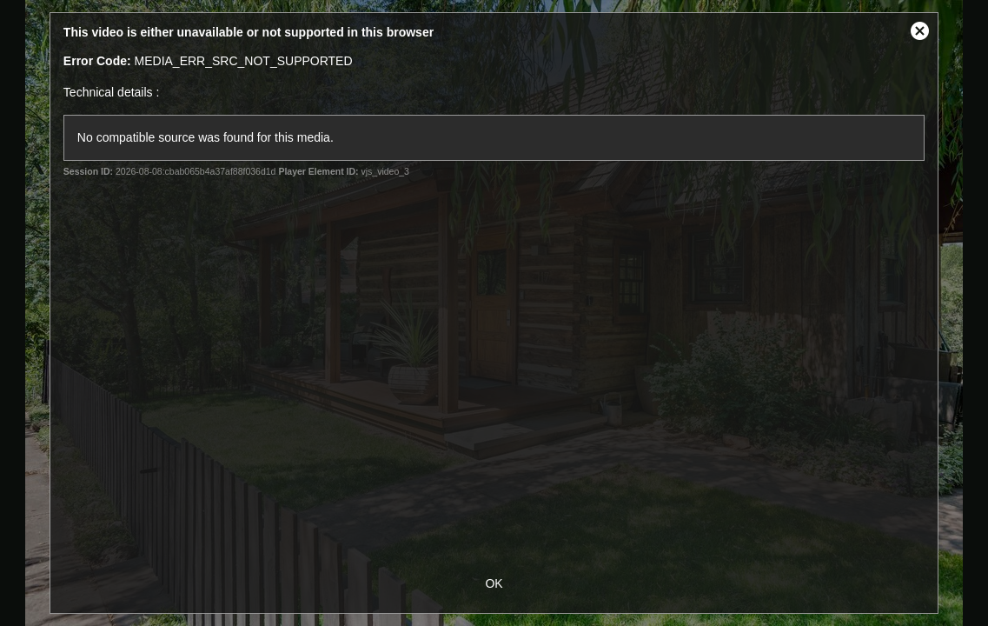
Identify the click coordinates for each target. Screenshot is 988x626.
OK (493, 583)
